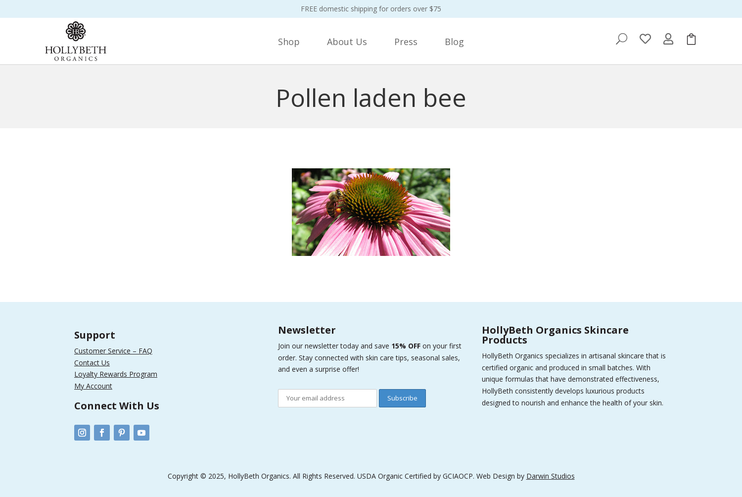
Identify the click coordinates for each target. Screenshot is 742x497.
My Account (93, 386)
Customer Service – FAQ (113, 350)
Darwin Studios (550, 476)
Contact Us (92, 362)
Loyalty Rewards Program (115, 374)
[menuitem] (289, 41)
